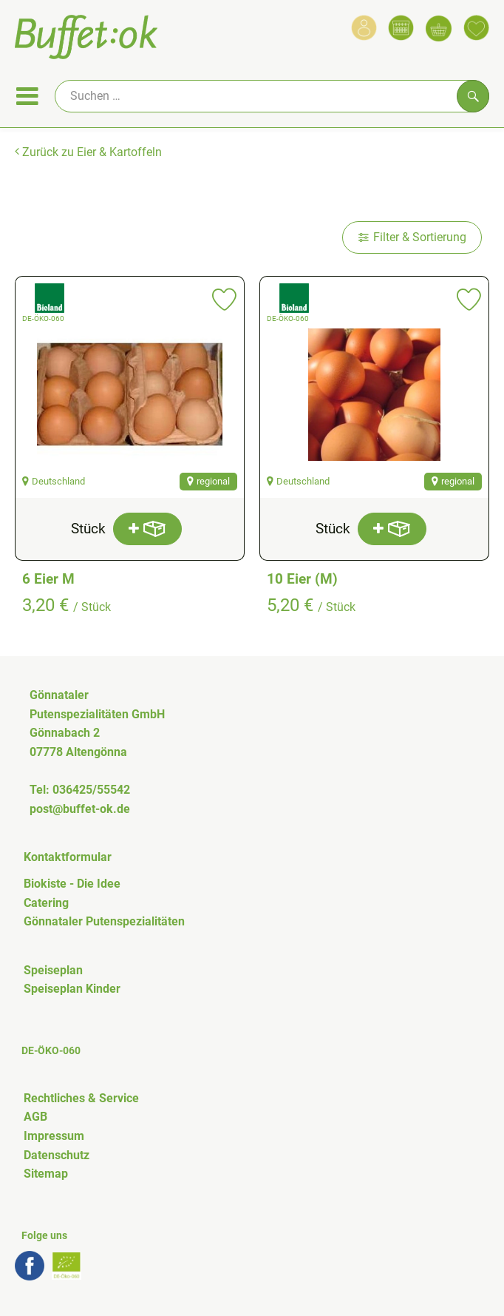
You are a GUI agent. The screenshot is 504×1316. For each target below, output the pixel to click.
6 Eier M (48, 578)
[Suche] (272, 96)
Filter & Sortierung (412, 237)
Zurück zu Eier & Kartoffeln (88, 152)
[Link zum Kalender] (401, 28)
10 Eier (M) (302, 578)
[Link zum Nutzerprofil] (364, 28)
